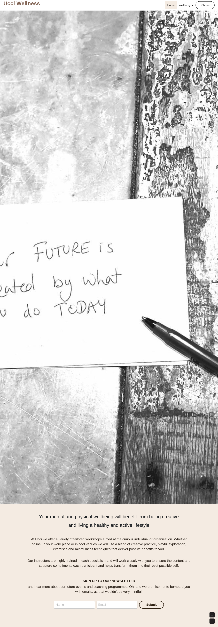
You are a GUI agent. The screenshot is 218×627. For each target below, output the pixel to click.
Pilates (205, 5)
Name (60, 604)
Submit (151, 604)
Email (102, 604)
